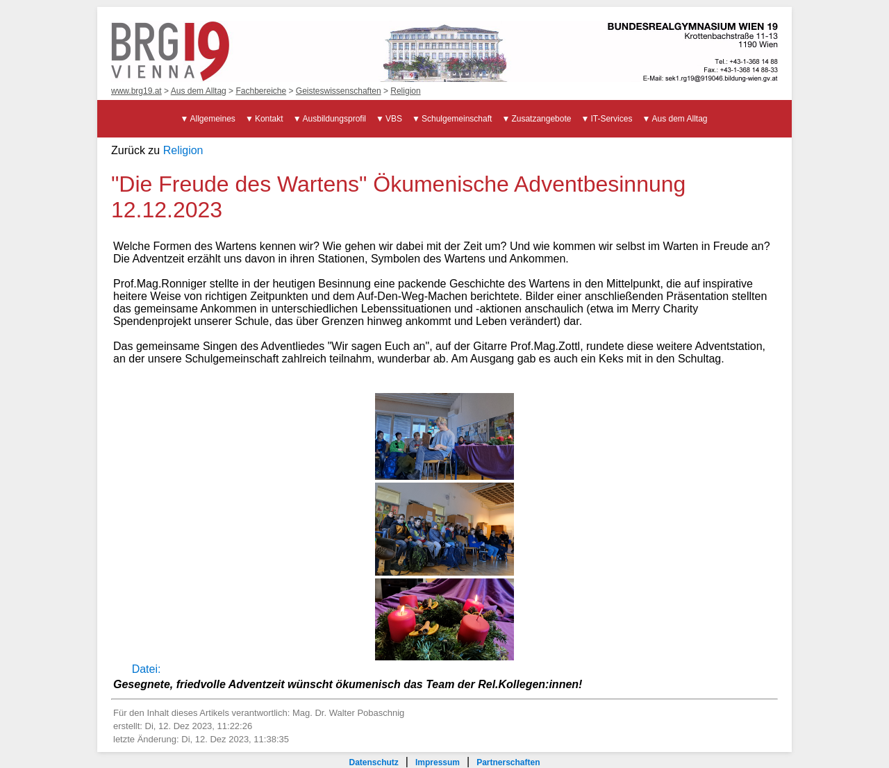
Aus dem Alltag (198, 91)
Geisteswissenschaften (338, 91)
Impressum (437, 762)
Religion (405, 91)
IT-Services (611, 119)
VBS (393, 119)
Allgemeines (212, 119)
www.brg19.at (136, 91)
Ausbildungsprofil (334, 119)
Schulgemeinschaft (457, 119)
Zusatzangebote (541, 119)
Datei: (146, 669)
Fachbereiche (260, 91)
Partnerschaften (508, 762)
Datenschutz (373, 762)
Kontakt (269, 119)
